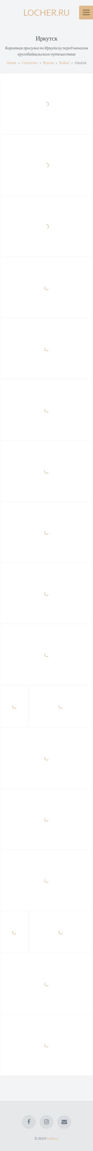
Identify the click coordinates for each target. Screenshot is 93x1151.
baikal (64, 62)
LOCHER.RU (46, 12)
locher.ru (53, 1138)
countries (30, 62)
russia (48, 62)
